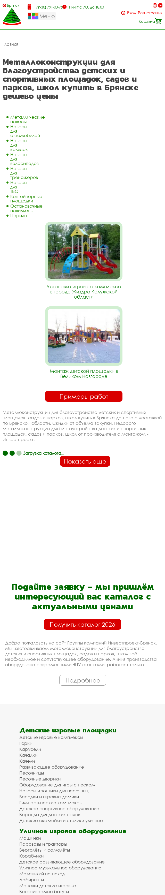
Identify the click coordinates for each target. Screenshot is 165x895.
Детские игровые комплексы (51, 737)
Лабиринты (31, 879)
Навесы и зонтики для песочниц (53, 790)
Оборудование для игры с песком (57, 785)
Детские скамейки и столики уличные (61, 820)
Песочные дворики (40, 779)
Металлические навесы (27, 119)
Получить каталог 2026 (82, 624)
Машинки (30, 838)
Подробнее (82, 680)
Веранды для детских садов (49, 814)
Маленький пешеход (42, 873)
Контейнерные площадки (26, 198)
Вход (131, 13)
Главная (11, 44)
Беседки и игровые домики (49, 796)
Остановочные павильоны (26, 208)
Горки (25, 743)
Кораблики (31, 856)
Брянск (13, 5)
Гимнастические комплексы (50, 802)
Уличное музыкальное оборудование (60, 868)
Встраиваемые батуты (44, 891)
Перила (18, 215)
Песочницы (31, 773)
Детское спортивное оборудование (59, 808)
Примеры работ (84, 396)
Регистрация (150, 13)
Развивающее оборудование (51, 767)
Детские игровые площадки (68, 730)
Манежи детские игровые (47, 885)
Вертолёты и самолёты (44, 850)
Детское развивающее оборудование (62, 862)
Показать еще (85, 461)
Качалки (28, 755)
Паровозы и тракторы (43, 844)
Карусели (30, 749)
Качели (27, 761)
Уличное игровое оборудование (72, 831)
